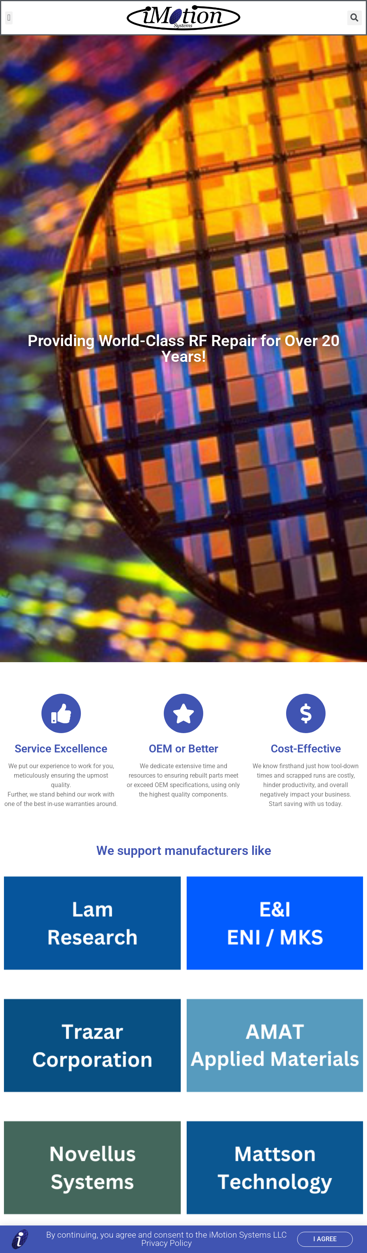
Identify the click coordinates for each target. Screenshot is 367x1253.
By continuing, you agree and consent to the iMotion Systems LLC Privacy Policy (166, 1239)
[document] (183, 626)
